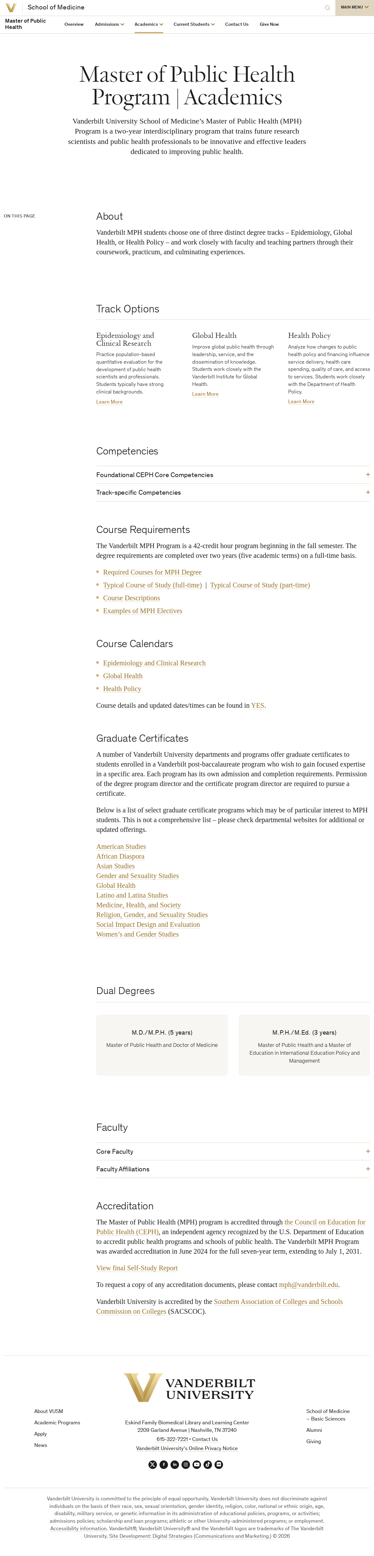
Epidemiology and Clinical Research (154, 664)
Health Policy (122, 690)
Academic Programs (57, 1426)
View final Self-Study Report (137, 1271)
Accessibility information (78, 1533)
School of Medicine (56, 7)
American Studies (121, 848)
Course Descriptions (131, 599)
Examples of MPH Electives (142, 612)
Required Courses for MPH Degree (153, 574)
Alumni (314, 1434)
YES (258, 707)
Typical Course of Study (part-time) (260, 587)
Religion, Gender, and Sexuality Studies (152, 916)
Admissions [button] (107, 24)
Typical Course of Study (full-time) (152, 587)
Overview (74, 24)
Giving (313, 1445)
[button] (354, 8)
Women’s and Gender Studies (137, 936)
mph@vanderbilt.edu (308, 1288)
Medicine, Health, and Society (138, 906)
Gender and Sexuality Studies (137, 877)
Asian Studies (115, 867)
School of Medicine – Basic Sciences (328, 1419)
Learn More (109, 402)
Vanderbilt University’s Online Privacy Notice (187, 1452)
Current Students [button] (191, 24)
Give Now (269, 24)
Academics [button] (146, 24)
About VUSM (48, 1415)
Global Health (122, 677)
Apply (40, 1437)
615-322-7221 (172, 1443)
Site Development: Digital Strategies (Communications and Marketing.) (190, 1540)
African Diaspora (120, 858)
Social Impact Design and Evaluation (148, 926)
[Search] (321, 8)
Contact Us (236, 24)
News (40, 1449)
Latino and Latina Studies (132, 897)
